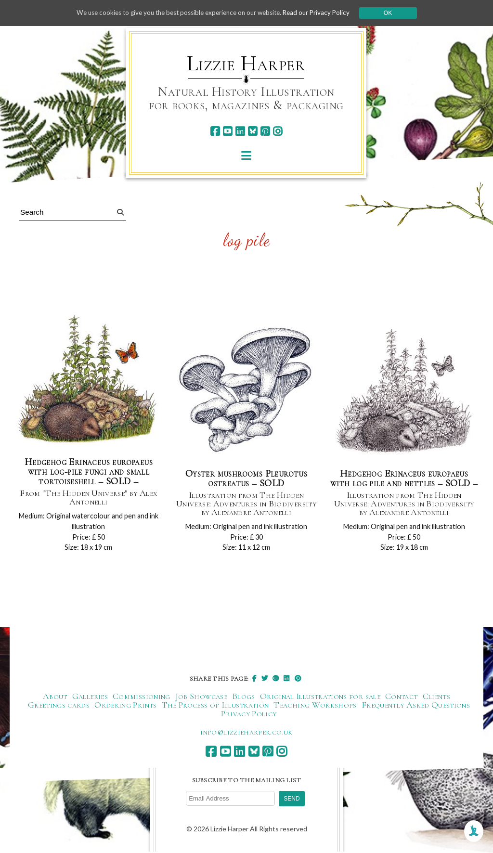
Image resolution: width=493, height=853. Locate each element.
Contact (401, 698)
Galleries (90, 698)
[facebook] (215, 131)
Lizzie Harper (246, 64)
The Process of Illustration (215, 706)
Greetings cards (59, 706)
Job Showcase (201, 698)
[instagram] (277, 131)
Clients (437, 698)
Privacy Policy (248, 715)
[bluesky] (252, 131)
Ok (396, 13)
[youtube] (227, 131)
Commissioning (141, 698)
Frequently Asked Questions (416, 706)
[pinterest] (265, 131)
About (55, 698)
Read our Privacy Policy (323, 13)
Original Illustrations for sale (320, 698)
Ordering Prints (125, 706)
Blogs (243, 698)
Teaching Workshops (314, 706)
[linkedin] (240, 131)
